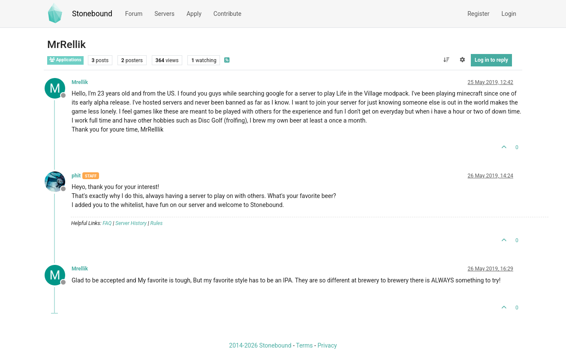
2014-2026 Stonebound (260, 345)
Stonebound (92, 13)
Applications (65, 60)
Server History (131, 223)
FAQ (106, 223)
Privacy (327, 345)
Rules (157, 223)
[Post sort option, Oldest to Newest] (446, 60)
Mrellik (80, 82)
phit (76, 176)
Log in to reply (491, 60)
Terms (304, 345)
